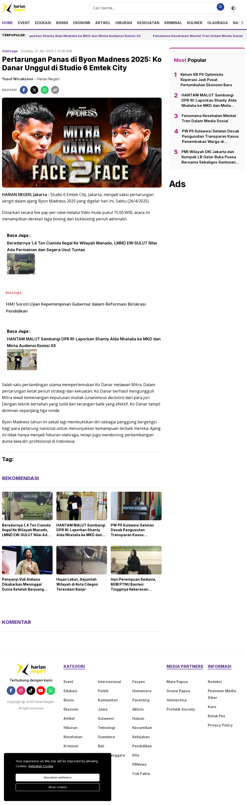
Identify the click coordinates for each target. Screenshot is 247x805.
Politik (103, 691)
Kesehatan (148, 23)
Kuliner (194, 23)
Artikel (102, 23)
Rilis (136, 755)
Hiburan (123, 23)
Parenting (140, 700)
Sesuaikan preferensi (57, 777)
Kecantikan (142, 727)
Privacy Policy (220, 725)
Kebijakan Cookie (41, 766)
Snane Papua (178, 691)
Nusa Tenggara (111, 755)
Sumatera (106, 737)
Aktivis (138, 709)
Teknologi (106, 727)
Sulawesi (106, 718)
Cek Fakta (141, 773)
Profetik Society (181, 709)
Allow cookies (57, 787)
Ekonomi (81, 23)
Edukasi (43, 23)
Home (7, 23)
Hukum (138, 718)
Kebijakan (141, 737)
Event (24, 23)
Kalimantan (108, 700)
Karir (212, 707)
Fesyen (138, 682)
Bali (101, 746)
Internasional (109, 682)
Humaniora (141, 691)
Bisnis (62, 23)
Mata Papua (177, 682)
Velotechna (177, 700)
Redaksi (215, 682)
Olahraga (217, 23)
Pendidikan (142, 746)
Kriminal (173, 23)
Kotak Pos (216, 716)
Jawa (102, 709)
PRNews (139, 764)
